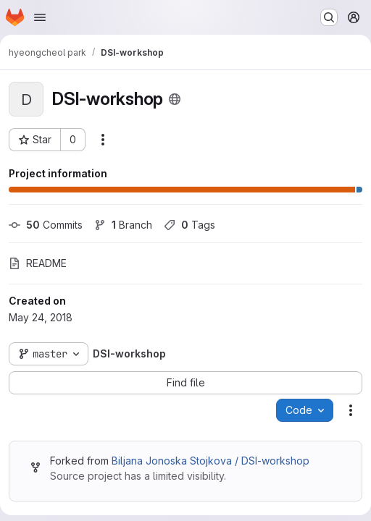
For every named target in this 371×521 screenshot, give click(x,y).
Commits (46, 225)
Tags (189, 225)
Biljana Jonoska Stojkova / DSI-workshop (210, 460)
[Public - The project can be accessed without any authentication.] (174, 99)
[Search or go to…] (329, 17)
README (38, 263)
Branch (123, 225)
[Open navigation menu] (39, 17)
